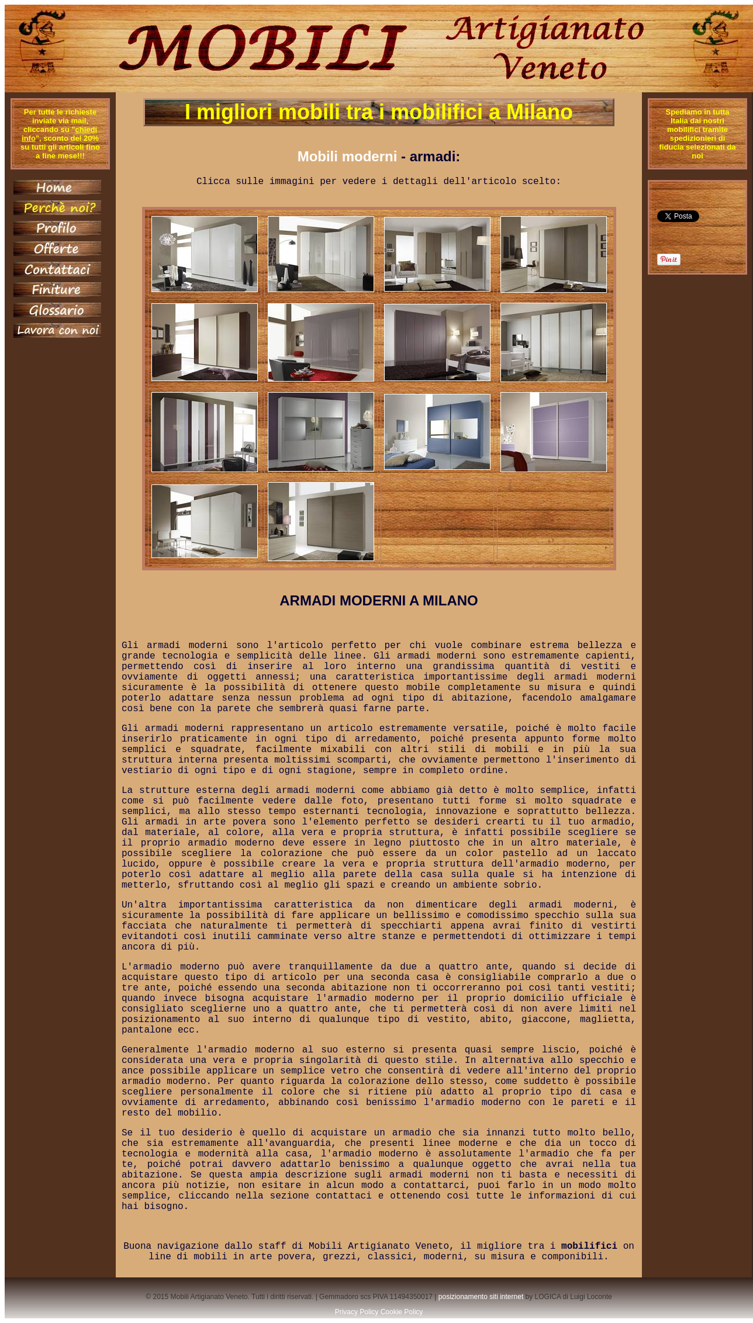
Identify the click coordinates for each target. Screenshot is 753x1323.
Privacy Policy (357, 1312)
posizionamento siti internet (480, 1297)
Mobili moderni (348, 156)
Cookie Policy (402, 1312)
